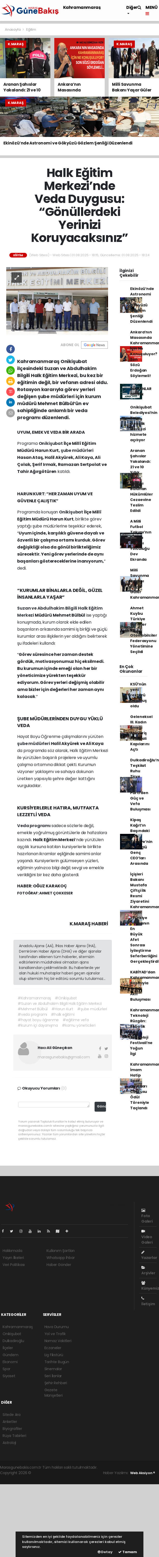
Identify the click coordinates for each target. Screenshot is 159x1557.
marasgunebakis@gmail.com (64, 1057)
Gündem (10, 1354)
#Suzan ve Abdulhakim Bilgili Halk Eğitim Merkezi (60, 1003)
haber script (46, 1478)
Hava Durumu (56, 1326)
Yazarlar (149, 1255)
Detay (105, 1551)
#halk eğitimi (63, 1014)
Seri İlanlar (53, 1375)
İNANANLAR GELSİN (140, 391)
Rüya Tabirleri (14, 1435)
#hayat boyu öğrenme (38, 1019)
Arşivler (148, 1271)
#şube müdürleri (92, 1009)
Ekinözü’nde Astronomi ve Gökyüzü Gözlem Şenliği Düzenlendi (142, 305)
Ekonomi (10, 1361)
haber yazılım (23, 1478)
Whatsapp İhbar (61, 1257)
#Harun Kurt (62, 1009)
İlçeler (8, 1347)
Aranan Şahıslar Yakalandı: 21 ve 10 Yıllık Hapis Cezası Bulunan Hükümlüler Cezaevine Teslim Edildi (141, 480)
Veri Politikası (14, 1264)
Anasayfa (13, 29)
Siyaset (9, 1375)
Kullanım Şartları (61, 1250)
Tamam (127, 1551)
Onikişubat (51, 443)
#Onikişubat (66, 998)
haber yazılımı (44, 1472)
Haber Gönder (59, 1264)
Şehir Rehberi (55, 1383)
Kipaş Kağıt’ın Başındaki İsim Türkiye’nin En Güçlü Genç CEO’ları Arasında (141, 841)
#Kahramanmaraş (34, 998)
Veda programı (34, 826)
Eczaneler (52, 1347)
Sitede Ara (12, 1414)
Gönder (101, 1106)
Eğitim (31, 29)
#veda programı (32, 1014)
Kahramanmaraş (82, 7)
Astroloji (9, 1442)
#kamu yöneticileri (79, 1025)
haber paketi (68, 1472)
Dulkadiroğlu (13, 1340)
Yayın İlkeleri (13, 1257)
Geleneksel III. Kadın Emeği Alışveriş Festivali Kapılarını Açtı (141, 733)
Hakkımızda (12, 1250)
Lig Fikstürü (53, 1354)
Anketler (10, 1421)
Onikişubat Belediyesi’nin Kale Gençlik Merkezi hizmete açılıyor (143, 424)
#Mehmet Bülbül (33, 1009)
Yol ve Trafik (55, 1333)
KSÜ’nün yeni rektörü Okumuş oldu (138, 695)
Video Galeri (147, 1237)
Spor (6, 1368)
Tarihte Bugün (56, 1361)
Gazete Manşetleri (53, 1392)
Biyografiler (12, 1428)
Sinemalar (53, 1368)
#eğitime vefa (76, 1019)
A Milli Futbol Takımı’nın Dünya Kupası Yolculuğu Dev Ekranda (140, 540)
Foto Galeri (147, 1216)
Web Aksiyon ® (142, 1472)
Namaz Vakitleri (57, 1340)
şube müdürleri (77, 450)
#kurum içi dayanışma (38, 1025)
